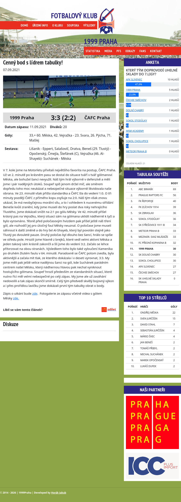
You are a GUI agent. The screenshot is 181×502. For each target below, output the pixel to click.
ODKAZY (130, 51)
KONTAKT (156, 51)
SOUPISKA (73, 25)
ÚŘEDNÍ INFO (40, 25)
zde (34, 293)
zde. (16, 298)
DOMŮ (24, 25)
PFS (119, 51)
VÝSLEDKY (89, 25)
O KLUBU (57, 25)
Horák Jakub (58, 492)
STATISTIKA (93, 51)
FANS (142, 51)
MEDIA (108, 51)
